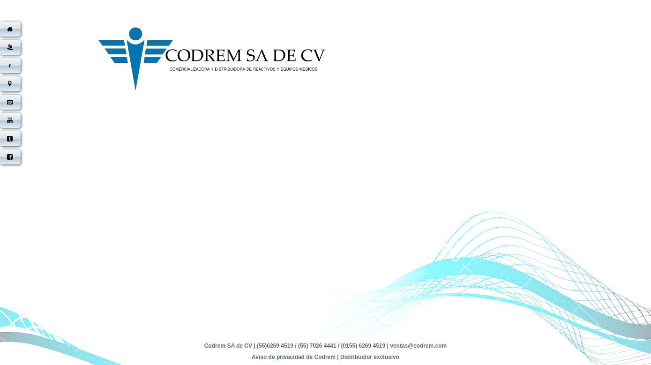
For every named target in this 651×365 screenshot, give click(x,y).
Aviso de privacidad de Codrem (294, 357)
